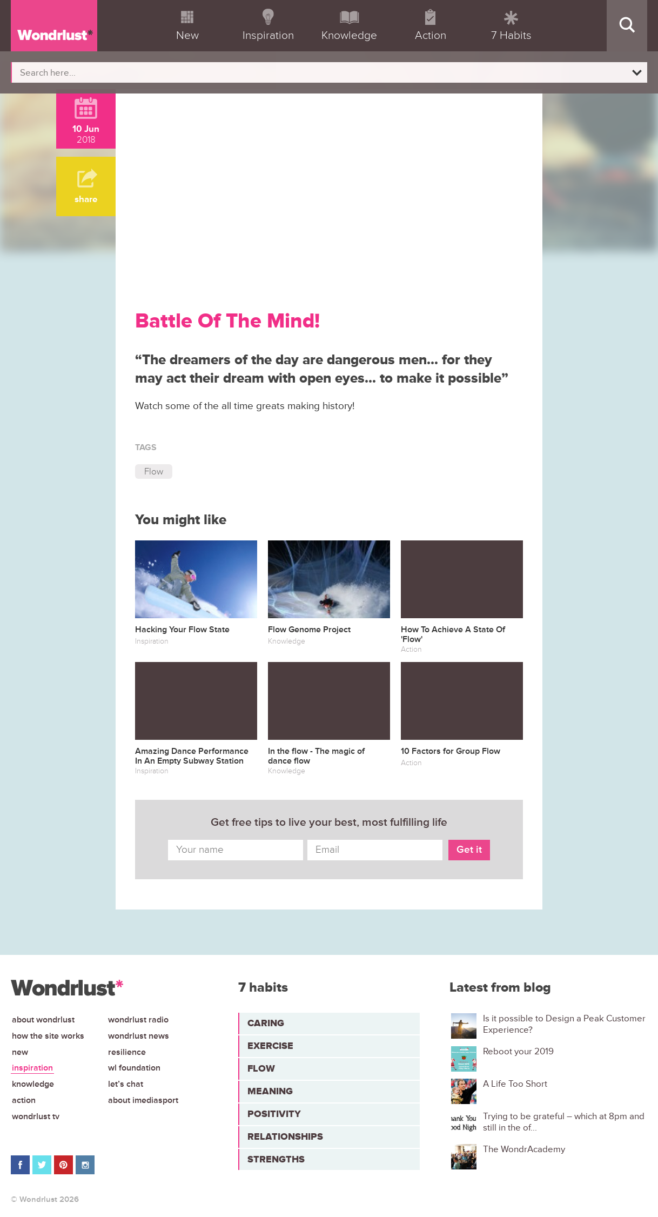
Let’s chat (125, 1084)
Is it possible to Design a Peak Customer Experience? (564, 1024)
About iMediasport (143, 1100)
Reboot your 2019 (518, 1051)
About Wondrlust (43, 1019)
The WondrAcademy (524, 1149)
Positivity (274, 1114)
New (20, 1052)
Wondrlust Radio (138, 1019)
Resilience (127, 1052)
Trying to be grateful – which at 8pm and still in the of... (563, 1122)
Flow (153, 471)
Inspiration (32, 1067)
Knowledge (33, 1084)
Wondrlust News (138, 1036)
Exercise (270, 1046)
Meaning (270, 1091)
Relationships (285, 1136)
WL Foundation (134, 1067)
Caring (265, 1023)
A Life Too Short (515, 1084)
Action (24, 1100)
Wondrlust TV (35, 1116)
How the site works (48, 1036)
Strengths (276, 1159)
